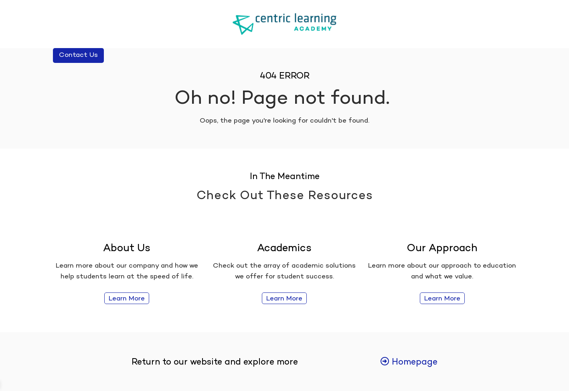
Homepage (409, 362)
